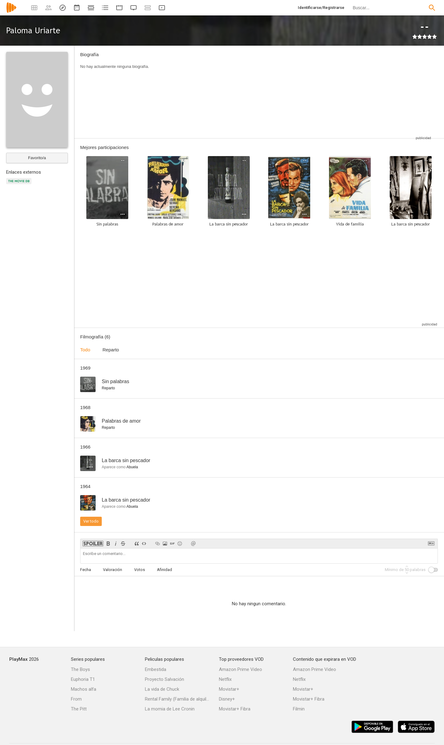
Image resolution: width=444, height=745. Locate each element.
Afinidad (164, 569)
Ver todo (91, 521)
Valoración (112, 569)
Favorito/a (37, 157)
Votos (139, 569)
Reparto (111, 349)
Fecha (85, 569)
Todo (85, 349)
